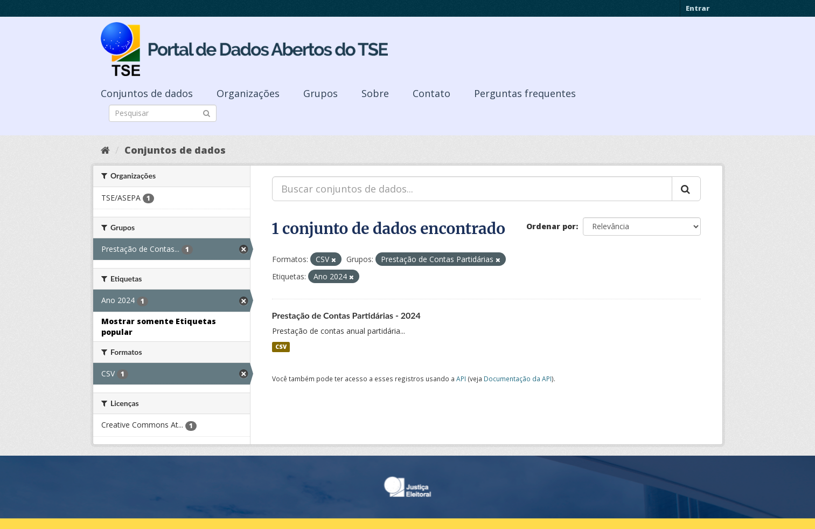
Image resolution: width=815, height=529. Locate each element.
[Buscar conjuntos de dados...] (472, 188)
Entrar (697, 8)
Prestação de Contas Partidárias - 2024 (346, 315)
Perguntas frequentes (525, 93)
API (461, 378)
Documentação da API (518, 378)
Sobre (375, 93)
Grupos (320, 93)
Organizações (248, 93)
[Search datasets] (163, 113)
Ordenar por (551, 226)
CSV (281, 347)
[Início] (105, 149)
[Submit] (206, 112)
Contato (431, 93)
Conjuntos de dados (147, 93)
